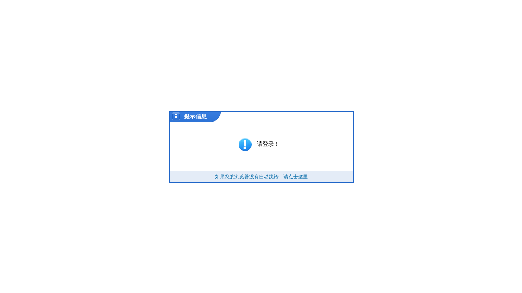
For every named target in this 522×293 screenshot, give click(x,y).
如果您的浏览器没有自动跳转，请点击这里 (261, 176)
